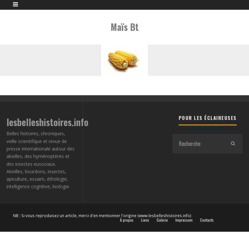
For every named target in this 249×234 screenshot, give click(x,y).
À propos (127, 220)
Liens (145, 220)
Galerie (162, 220)
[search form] (197, 143)
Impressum (184, 220)
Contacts (207, 220)
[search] (233, 143)
